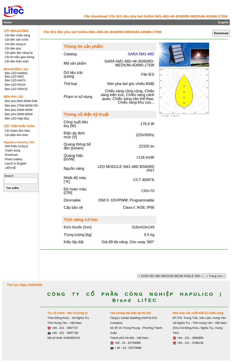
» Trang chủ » (215, 276)
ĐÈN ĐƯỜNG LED (16, 69)
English (223, 22)
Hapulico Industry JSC (19, 142)
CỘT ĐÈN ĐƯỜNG (16, 31)
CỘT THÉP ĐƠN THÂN (19, 126)
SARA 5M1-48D (141, 54)
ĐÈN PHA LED (13, 96)
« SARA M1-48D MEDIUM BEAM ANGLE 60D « (171, 276)
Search (9, 175)
